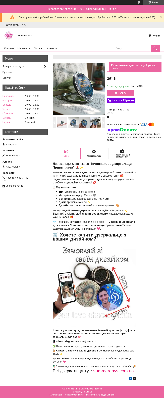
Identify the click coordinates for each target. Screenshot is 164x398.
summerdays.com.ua (113, 370)
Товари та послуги (13, 66)
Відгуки (7, 77)
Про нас (38, 48)
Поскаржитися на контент (76, 395)
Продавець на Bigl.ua (82, 392)
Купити (122, 93)
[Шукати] (155, 48)
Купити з (123, 100)
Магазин (22, 48)
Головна (9, 48)
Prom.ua (98, 389)
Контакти (51, 48)
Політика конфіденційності (102, 395)
